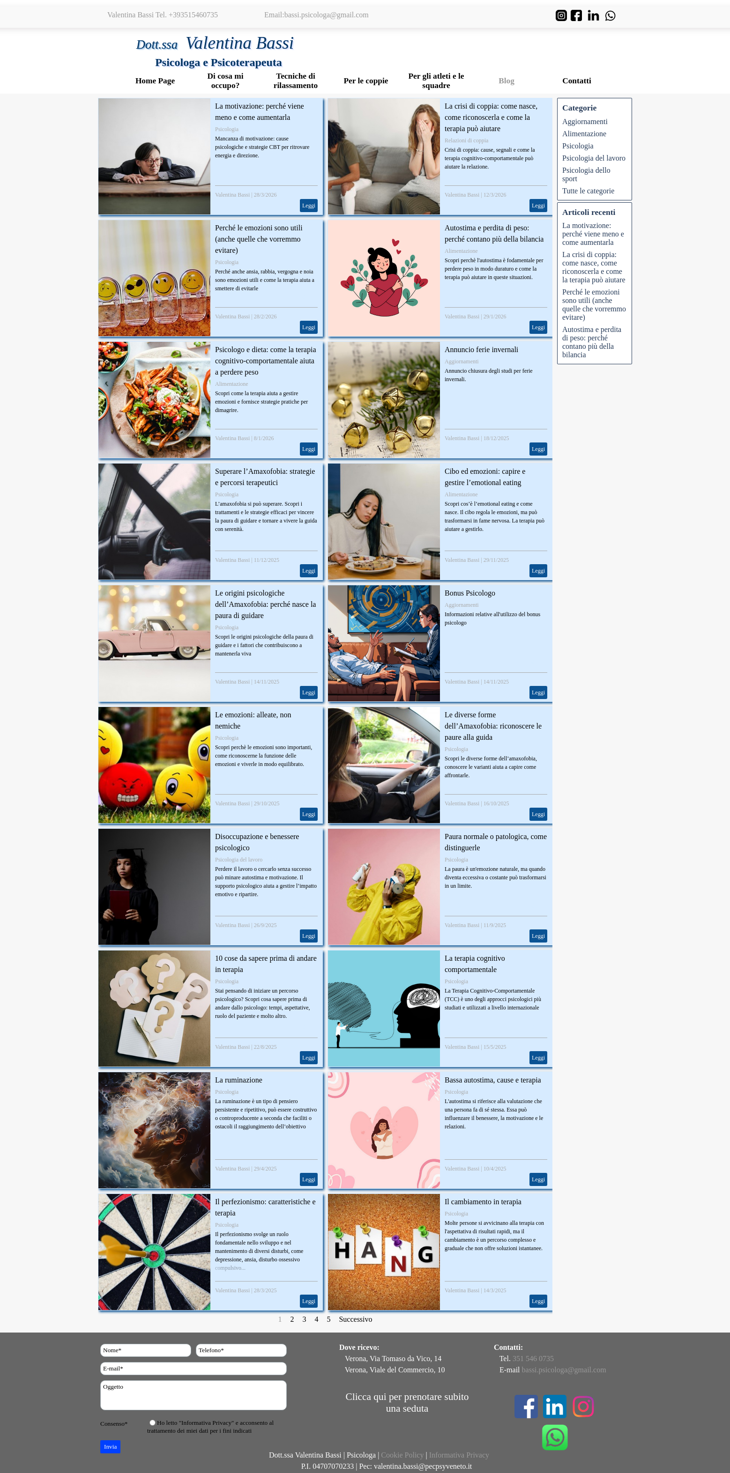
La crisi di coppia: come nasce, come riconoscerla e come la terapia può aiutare (491, 117)
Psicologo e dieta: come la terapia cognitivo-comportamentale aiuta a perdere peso (265, 361)
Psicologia (226, 129)
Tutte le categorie (588, 191)
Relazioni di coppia (466, 140)
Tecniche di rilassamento (296, 81)
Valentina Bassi (232, 194)
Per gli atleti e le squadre (436, 81)
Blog (506, 80)
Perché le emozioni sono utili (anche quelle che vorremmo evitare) (259, 239)
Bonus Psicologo (470, 593)
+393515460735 (193, 15)
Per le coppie (366, 80)
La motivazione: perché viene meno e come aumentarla (593, 233)
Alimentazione (461, 251)
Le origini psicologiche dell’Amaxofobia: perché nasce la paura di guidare (265, 604)
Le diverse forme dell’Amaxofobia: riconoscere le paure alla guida (493, 726)
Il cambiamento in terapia (483, 1202)
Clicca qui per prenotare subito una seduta (407, 1402)
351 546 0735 (533, 1359)
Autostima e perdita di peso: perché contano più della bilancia (591, 342)
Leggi (308, 205)
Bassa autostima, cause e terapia (493, 1080)
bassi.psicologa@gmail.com (326, 15)
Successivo (355, 1319)
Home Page (155, 80)
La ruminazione (238, 1080)
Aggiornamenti (462, 361)
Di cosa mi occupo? (225, 81)
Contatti (576, 80)
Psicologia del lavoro (238, 859)
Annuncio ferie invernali (481, 350)
